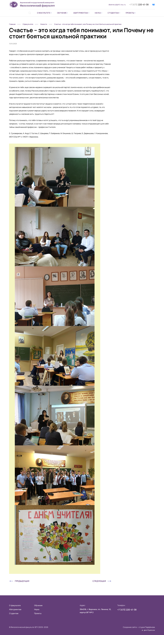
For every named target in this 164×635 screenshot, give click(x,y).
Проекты (130, 13)
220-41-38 (139, 4)
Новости (43, 24)
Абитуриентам (80, 13)
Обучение (62, 13)
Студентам (113, 13)
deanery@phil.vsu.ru (117, 4)
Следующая (99, 581)
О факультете (43, 13)
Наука (98, 13)
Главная (12, 24)
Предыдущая (22, 581)
